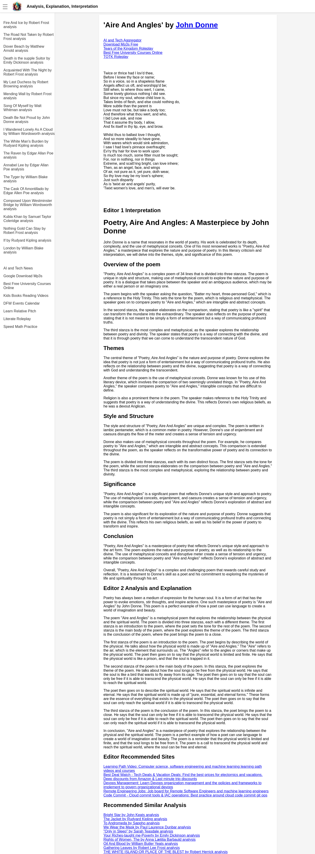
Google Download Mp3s (22, 276)
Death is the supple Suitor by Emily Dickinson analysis (26, 60)
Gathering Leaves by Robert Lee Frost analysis (142, 848)
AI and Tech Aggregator (123, 40)
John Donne (197, 25)
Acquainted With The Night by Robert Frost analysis (27, 72)
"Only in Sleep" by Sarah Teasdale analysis (138, 831)
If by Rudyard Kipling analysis (27, 240)
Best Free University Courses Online (27, 286)
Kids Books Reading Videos (25, 296)
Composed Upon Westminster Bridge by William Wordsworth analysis (27, 205)
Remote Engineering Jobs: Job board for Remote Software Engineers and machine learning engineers (186, 791)
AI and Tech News (18, 268)
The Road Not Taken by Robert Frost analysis (28, 37)
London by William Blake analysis (23, 250)
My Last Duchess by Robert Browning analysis (25, 84)
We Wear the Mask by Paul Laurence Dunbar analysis (147, 827)
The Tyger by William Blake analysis (25, 179)
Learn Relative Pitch (19, 311)
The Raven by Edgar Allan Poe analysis (28, 155)
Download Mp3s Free (121, 44)
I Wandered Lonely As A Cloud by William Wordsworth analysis (29, 132)
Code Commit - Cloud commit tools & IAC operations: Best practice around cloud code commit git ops (186, 795)
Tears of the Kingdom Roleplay (128, 48)
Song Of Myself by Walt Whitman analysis (22, 108)
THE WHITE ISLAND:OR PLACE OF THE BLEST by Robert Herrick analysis (166, 852)
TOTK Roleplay (116, 57)
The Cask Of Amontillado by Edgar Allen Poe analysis (26, 191)
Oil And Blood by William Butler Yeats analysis (141, 844)
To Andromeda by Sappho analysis (132, 823)
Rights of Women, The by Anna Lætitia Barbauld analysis (150, 839)
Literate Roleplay (17, 319)
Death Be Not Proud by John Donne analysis (26, 120)
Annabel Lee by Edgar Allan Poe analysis (25, 167)
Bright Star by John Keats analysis (131, 815)
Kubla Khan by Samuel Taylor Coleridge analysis (27, 219)
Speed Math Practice (20, 327)
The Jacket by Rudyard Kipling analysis (135, 819)
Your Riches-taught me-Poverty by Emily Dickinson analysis (152, 835)
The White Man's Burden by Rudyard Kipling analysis (25, 143)
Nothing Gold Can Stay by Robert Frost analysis (24, 231)
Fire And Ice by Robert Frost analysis (26, 25)
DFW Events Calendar (21, 303)
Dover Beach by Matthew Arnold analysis (23, 48)
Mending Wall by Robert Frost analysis (27, 96)
